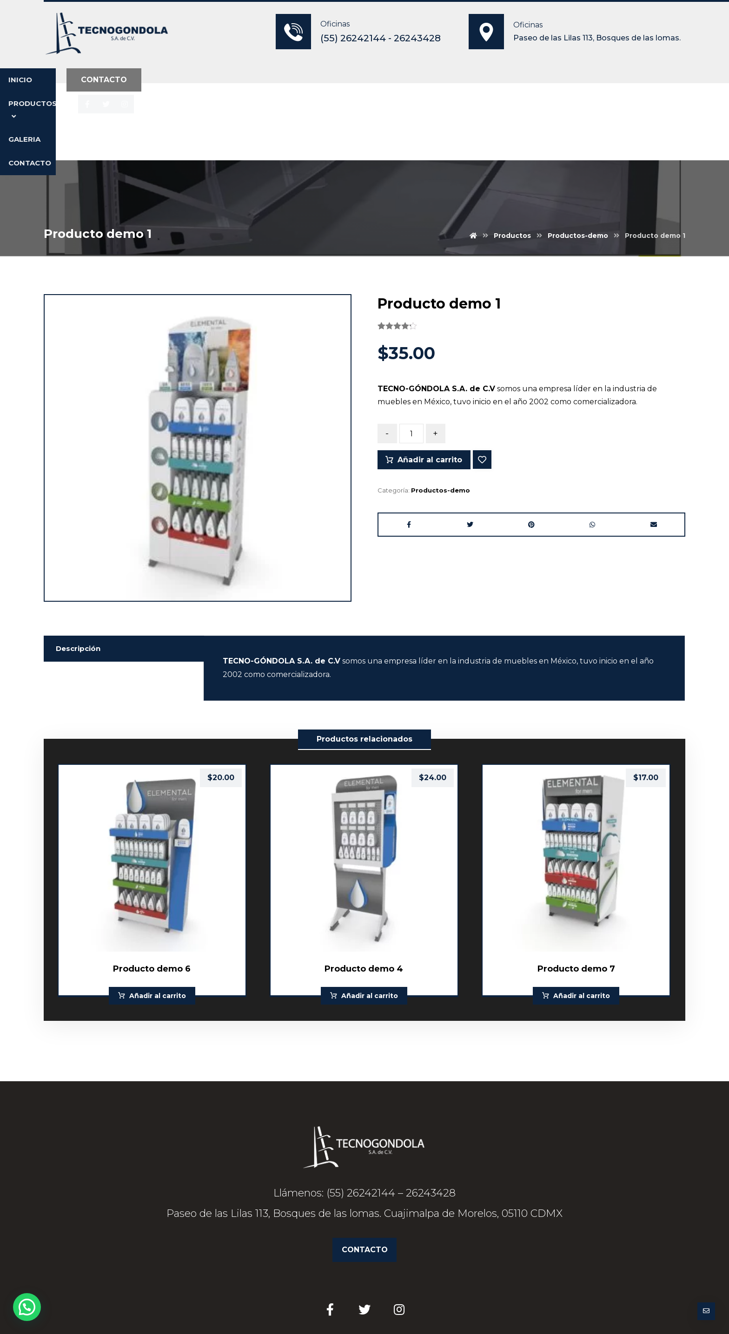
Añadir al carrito (431, 384)
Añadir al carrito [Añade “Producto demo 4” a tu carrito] (369, 917)
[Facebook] (558, 81)
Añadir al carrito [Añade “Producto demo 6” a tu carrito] (157, 917)
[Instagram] (595, 81)
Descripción (80, 566)
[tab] (124, 566)
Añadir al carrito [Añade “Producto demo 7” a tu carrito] (581, 917)
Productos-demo (440, 415)
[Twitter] (576, 81)
